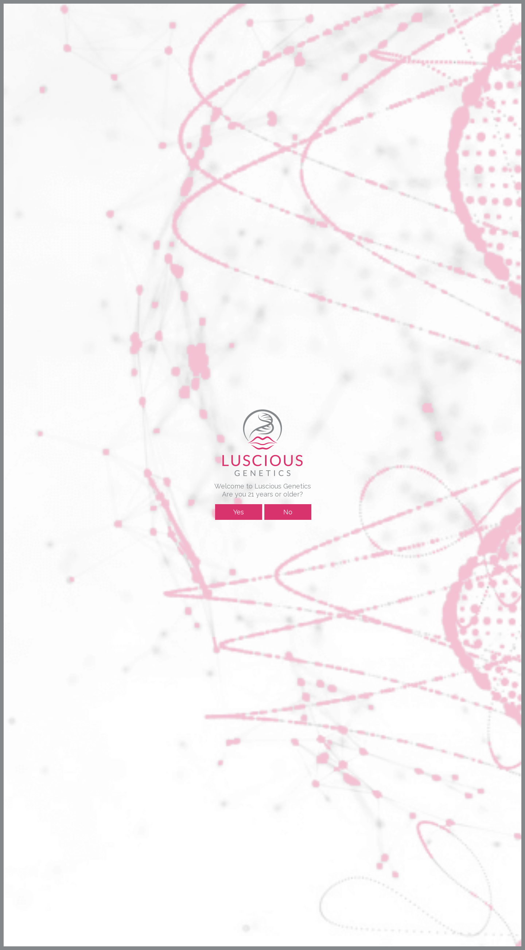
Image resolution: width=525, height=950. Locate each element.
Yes (238, 512)
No (287, 512)
